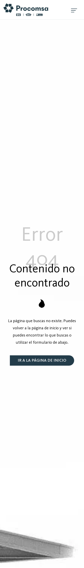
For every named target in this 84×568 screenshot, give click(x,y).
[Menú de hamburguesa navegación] (74, 9)
